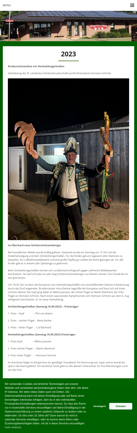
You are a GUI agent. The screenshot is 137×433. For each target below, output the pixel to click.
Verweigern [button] (99, 406)
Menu (7, 5)
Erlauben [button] (121, 406)
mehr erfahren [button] (13, 427)
